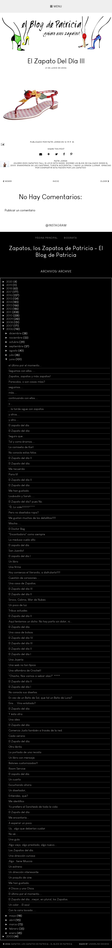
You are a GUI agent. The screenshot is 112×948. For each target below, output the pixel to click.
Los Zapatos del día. (21, 850)
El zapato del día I (20, 556)
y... (10, 403)
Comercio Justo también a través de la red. (36, 730)
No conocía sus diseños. (23, 692)
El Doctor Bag (17, 529)
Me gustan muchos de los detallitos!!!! (32, 518)
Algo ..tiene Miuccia (20, 861)
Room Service (17, 768)
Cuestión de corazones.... (24, 578)
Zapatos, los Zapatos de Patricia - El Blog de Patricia (56, 251)
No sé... (13, 834)
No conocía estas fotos (22, 452)
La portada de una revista (25, 752)
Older (104, 181)
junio (12, 359)
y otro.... (14, 420)
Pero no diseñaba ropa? (24, 512)
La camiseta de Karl (21, 447)
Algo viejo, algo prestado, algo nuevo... (33, 845)
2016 (9, 295)
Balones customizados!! (23, 763)
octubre (14, 342)
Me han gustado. (19, 490)
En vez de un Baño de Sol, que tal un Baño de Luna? (40, 697)
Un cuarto (15, 779)
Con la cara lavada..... (22, 910)
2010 (9, 315)
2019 (9, 285)
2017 (9, 291)
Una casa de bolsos (21, 632)
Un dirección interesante (24, 872)
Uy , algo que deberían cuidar (27, 828)
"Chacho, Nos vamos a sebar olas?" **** (34, 676)
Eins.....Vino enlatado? (22, 703)
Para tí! (13, 474)
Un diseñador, (17, 790)
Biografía (70, 238)
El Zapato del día (19, 430)
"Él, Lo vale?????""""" (22, 507)
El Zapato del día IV (21, 638)
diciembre (15, 333)
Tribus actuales (18, 610)
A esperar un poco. (20, 823)
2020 (9, 281)
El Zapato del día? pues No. (26, 501)
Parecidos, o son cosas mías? (27, 381)
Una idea (14, 719)
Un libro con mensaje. (22, 757)
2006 (10, 329)
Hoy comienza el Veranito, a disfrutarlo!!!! (34, 572)
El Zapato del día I (20, 654)
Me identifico (16, 801)
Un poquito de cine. (20, 877)
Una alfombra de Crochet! (25, 670)
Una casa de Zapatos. (22, 583)
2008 (10, 322)
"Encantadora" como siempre (27, 534)
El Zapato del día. (19, 463)
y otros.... (14, 414)
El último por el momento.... (25, 894)
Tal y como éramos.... (22, 441)
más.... (13, 392)
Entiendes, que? (18, 796)
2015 (9, 298)
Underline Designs (99, 944)
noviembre (16, 337)
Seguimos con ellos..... (22, 371)
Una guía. (14, 839)
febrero (14, 928)
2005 (10, 936)
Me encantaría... (19, 817)
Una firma (15, 567)
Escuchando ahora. (20, 785)
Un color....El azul (19, 904)
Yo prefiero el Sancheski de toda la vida (33, 806)
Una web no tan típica (22, 665)
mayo (13, 915)
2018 (9, 288)
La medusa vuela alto (22, 539)
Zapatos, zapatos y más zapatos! (30, 376)
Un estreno (15, 866)
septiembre (16, 346)
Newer (7, 181)
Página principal (46, 238)
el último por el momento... (25, 365)
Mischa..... (15, 523)
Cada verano (17, 736)
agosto (13, 350)
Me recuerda (17, 469)
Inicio (56, 181)
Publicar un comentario (20, 210)
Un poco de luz (18, 605)
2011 (9, 312)
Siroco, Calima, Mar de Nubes (27, 599)
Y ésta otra (15, 714)
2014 (9, 302)
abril (12, 920)
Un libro (13, 561)
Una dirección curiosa (22, 855)
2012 (9, 308)
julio (12, 355)
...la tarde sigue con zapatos (26, 409)
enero (13, 933)
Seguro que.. (16, 436)
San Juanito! (16, 550)
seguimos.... (16, 387)
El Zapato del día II (20, 458)
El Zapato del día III (21, 588)
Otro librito (15, 746)
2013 (9, 305)
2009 (10, 319)
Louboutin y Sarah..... (22, 496)
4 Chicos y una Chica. (22, 888)
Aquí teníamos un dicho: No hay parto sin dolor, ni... (40, 621)
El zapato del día (19, 425)
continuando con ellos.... (23, 398)
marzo (13, 924)
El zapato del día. (19, 774)
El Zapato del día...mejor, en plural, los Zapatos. (38, 899)
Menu (56, 6)
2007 (9, 325)
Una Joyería (16, 659)
